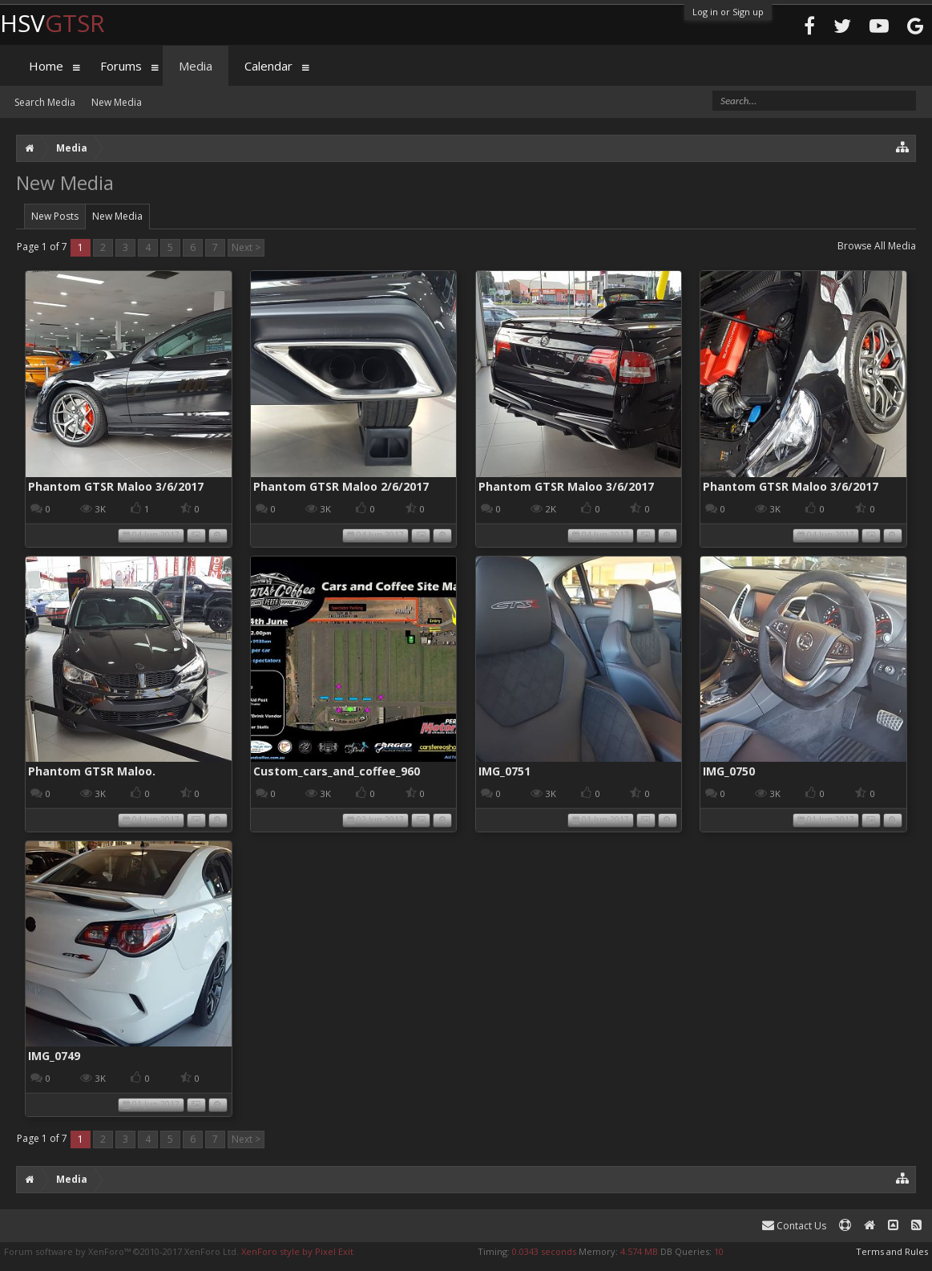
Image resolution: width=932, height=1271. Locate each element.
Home (46, 66)
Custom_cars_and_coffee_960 (336, 771)
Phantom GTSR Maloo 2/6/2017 (341, 486)
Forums (121, 66)
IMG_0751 (504, 771)
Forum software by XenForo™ (121, 1251)
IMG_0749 (54, 1055)
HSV (52, 22)
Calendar (268, 66)
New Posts (55, 216)
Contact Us (794, 1226)
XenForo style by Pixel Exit (297, 1251)
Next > (246, 247)
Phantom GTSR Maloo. (91, 771)
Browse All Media (876, 246)
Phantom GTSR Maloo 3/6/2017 (116, 486)
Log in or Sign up (728, 12)
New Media (117, 216)
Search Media (44, 102)
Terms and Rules (892, 1251)
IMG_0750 (729, 771)
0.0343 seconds (544, 1251)
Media (195, 66)
